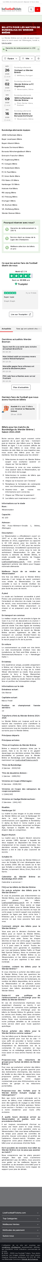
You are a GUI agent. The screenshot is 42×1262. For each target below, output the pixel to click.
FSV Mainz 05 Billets (10, 180)
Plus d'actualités (21, 387)
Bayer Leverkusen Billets (12, 139)
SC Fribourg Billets (9, 197)
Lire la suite (6, 43)
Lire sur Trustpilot (21, 314)
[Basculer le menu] (37, 9)
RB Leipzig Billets (9, 192)
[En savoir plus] (38, 49)
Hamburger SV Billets (10, 184)
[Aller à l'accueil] (11, 9)
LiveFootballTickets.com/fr (13, 562)
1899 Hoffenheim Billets (12, 135)
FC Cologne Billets (9, 164)
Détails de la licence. (30, 1259)
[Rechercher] (31, 9)
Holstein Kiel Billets (10, 188)
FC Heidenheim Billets (11, 168)
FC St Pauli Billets (9, 172)
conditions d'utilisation (11, 1247)
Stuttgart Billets (9, 201)
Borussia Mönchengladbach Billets (16, 151)
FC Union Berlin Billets (11, 176)
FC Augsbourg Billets (10, 160)
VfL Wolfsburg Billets (10, 209)
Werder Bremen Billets (11, 213)
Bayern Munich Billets (11, 143)
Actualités (6, 329)
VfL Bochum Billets (9, 205)
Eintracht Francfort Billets (13, 155)
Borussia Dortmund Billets (13, 147)
